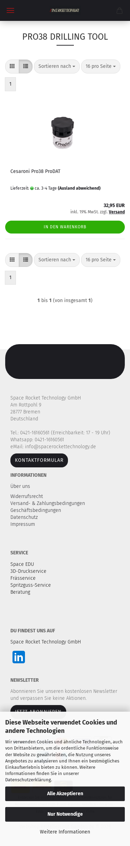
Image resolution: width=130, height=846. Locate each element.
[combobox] (57, 66)
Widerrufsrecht (27, 496)
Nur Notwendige (65, 814)
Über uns (20, 486)
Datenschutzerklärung (28, 779)
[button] (12, 66)
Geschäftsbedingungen (36, 510)
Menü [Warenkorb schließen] (10, 10)
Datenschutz (24, 517)
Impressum (22, 524)
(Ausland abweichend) (79, 188)
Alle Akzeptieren (65, 794)
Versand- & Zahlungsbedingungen (48, 503)
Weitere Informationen (65, 832)
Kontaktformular (39, 460)
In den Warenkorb (65, 226)
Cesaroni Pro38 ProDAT (35, 171)
